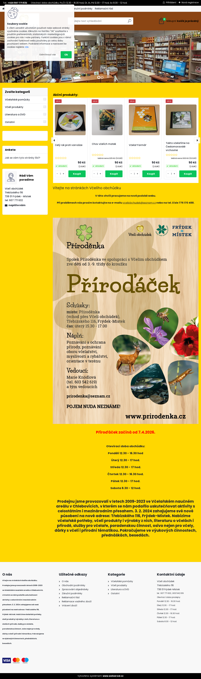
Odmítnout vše (47, 54)
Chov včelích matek (104, 144)
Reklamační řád (104, 8)
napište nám (17, 205)
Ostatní (10, 122)
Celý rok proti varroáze (68, 145)
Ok (66, 54)
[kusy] (60, 173)
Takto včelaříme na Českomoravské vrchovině (177, 146)
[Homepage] (3, 9)
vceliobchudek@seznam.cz (139, 203)
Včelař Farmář (137, 145)
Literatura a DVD (15, 114)
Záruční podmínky (82, 8)
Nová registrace (190, 2)
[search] (129, 22)
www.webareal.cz (113, 675)
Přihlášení (171, 2)
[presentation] (54, 140)
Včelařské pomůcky (17, 99)
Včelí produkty (14, 107)
